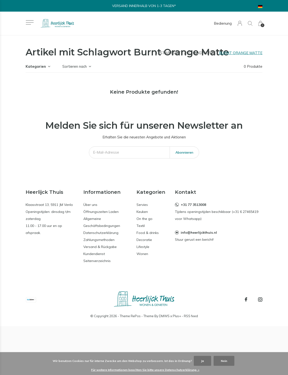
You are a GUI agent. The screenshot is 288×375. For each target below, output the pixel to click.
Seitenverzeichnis (97, 261)
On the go (144, 219)
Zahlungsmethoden (99, 240)
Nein (224, 361)
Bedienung (223, 23)
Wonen (142, 254)
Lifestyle (143, 247)
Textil (141, 226)
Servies (142, 204)
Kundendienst (94, 254)
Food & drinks (148, 233)
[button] (30, 22)
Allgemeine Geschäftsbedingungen (101, 222)
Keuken (142, 212)
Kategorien (36, 66)
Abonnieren (184, 152)
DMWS (164, 316)
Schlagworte (201, 53)
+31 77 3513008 (193, 204)
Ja (202, 361)
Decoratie (144, 240)
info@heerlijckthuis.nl (199, 232)
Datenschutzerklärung (100, 233)
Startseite (171, 53)
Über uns (90, 204)
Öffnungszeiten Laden (101, 212)
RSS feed (191, 316)
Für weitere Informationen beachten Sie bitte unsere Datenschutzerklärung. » (145, 370)
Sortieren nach (74, 66)
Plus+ (177, 316)
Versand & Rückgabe (100, 247)
